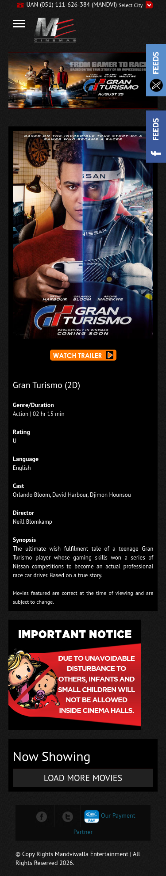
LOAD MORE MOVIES (83, 778)
